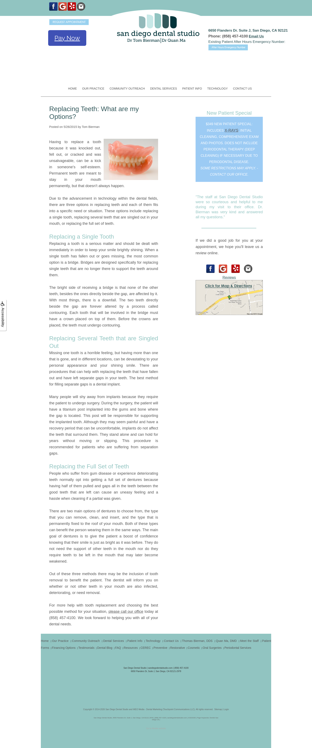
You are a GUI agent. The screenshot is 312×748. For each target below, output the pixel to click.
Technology (217, 88)
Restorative (177, 647)
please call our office (125, 611)
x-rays (232, 130)
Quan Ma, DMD (226, 641)
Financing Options (64, 647)
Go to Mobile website (156, 728)
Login (226, 709)
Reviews (229, 277)
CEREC (146, 647)
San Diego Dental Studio (117, 709)
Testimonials (86, 647)
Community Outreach (127, 88)
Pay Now (67, 38)
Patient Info (192, 88)
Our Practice (93, 88)
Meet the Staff (249, 641)
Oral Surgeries (212, 647)
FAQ (118, 647)
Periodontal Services (237, 647)
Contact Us (242, 88)
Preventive (160, 647)
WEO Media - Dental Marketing (147, 709)
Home (72, 88)
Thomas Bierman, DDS (197, 641)
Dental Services (163, 88)
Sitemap (218, 709)
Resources (131, 647)
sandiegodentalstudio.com (160, 668)
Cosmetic (194, 647)
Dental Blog (104, 647)
